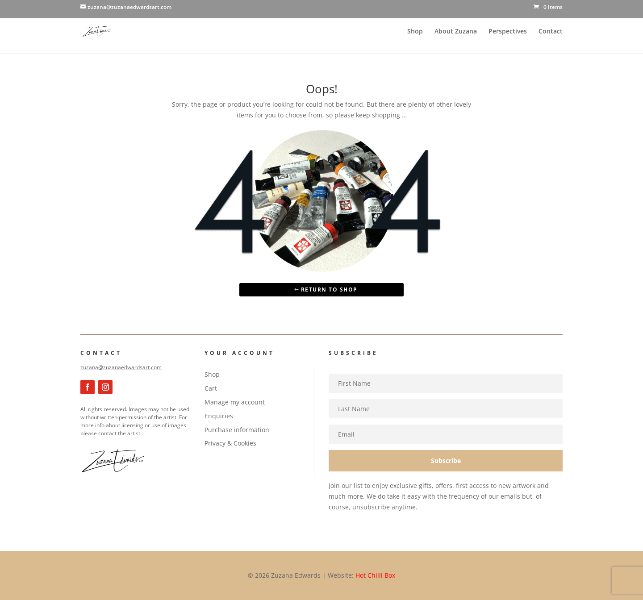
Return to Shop (329, 289)
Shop (415, 31)
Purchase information (237, 429)
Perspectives (508, 31)
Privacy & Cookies (230, 443)
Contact (551, 31)
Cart (211, 388)
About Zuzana (455, 31)
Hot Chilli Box (375, 575)
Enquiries (219, 416)
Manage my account (235, 402)
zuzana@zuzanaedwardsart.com (121, 367)
